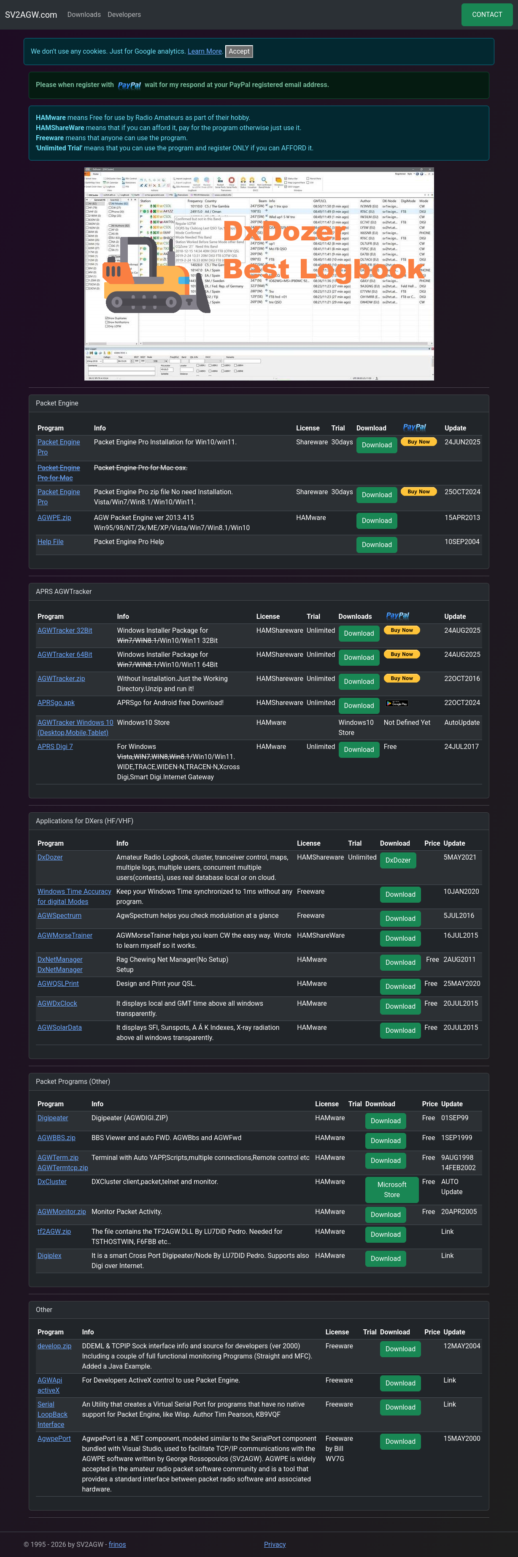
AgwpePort (54, 1439)
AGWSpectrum (59, 916)
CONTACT (487, 15)
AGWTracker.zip (61, 679)
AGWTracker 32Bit (65, 630)
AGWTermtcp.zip (63, 1168)
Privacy (275, 1545)
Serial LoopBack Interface (52, 1414)
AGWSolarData (60, 1027)
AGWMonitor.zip (62, 1212)
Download (377, 445)
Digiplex (50, 1256)
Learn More (205, 51)
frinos (117, 1545)
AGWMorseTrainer (65, 935)
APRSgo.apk (56, 703)
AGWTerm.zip (58, 1158)
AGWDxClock (57, 1003)
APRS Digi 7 (55, 747)
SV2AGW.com (31, 15)
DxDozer (50, 857)
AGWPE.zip (54, 518)
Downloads (84, 15)
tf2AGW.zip (54, 1232)
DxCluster (52, 1182)
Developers (124, 15)
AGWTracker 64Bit (65, 655)
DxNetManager (60, 959)
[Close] (239, 51)
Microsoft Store (392, 1190)
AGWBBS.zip (57, 1138)
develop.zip (55, 1346)
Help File (51, 542)
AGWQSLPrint (58, 984)
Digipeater (53, 1118)
